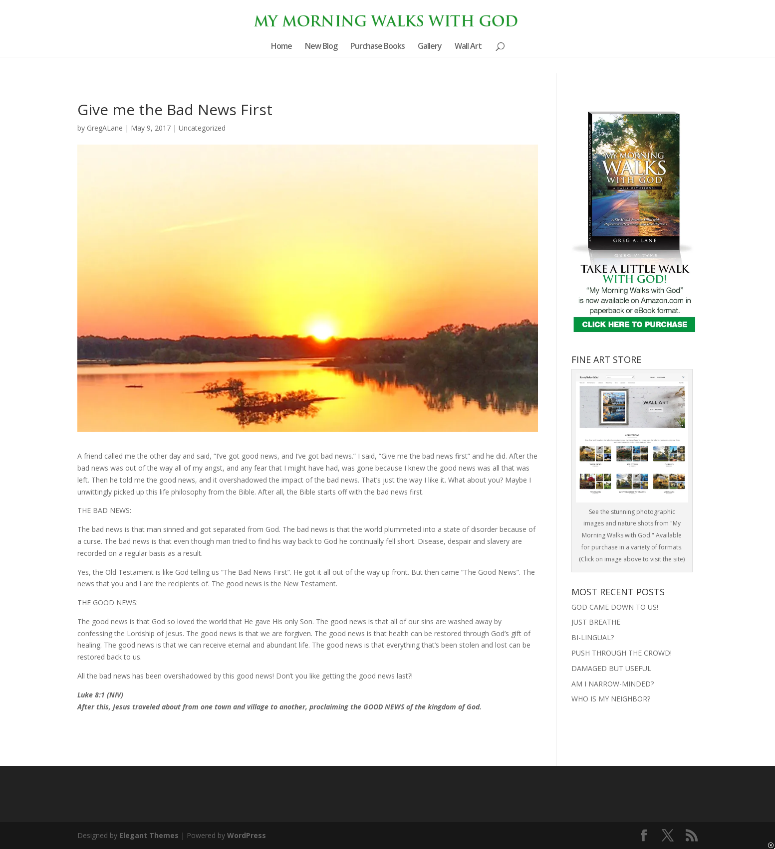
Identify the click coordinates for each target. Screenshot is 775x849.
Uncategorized (202, 128)
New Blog (321, 46)
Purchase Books (377, 46)
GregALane (105, 128)
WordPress (246, 835)
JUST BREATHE (595, 622)
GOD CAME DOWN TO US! (614, 607)
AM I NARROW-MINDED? (612, 683)
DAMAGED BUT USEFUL (611, 668)
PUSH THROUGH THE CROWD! (621, 653)
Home (281, 46)
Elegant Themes (149, 835)
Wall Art (468, 46)
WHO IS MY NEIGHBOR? (610, 698)
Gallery (430, 46)
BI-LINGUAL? (592, 637)
